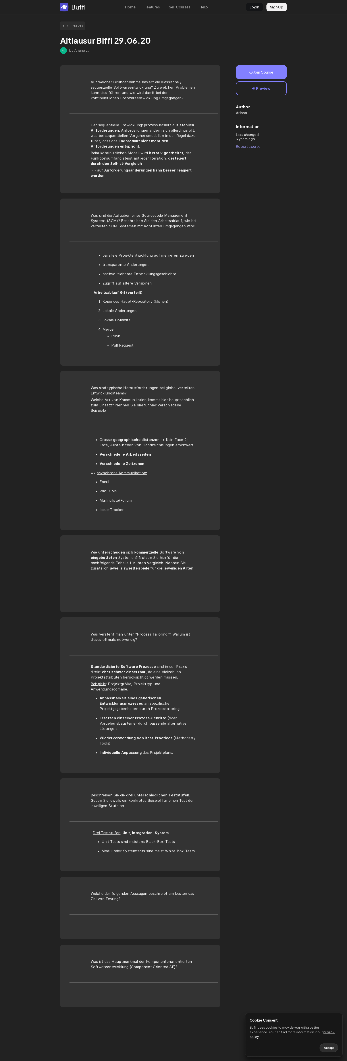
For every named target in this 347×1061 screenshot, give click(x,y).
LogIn (254, 7)
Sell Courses (180, 7)
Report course (248, 146)
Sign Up (276, 7)
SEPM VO (72, 26)
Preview (261, 88)
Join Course (261, 72)
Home (130, 7)
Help (203, 7)
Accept (329, 1047)
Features (152, 7)
